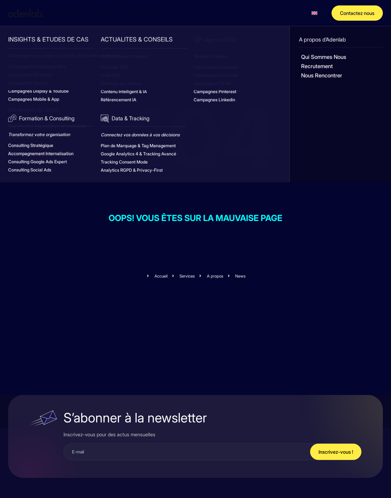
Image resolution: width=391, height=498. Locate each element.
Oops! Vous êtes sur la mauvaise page (195, 217)
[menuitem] (318, 13)
